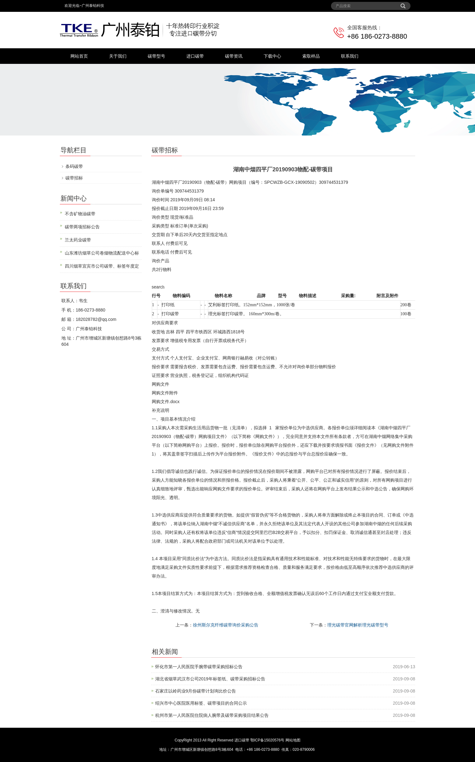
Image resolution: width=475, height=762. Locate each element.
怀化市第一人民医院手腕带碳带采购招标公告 (198, 666)
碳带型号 (156, 56)
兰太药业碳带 (78, 239)
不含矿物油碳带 (80, 213)
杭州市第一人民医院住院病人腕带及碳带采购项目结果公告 (212, 715)
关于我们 (118, 56)
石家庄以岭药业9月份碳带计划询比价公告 (195, 690)
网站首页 (79, 56)
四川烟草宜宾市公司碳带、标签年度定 (102, 266)
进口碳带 (195, 56)
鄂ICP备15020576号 (267, 740)
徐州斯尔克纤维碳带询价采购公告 (225, 624)
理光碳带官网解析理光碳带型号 (357, 624)
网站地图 (292, 740)
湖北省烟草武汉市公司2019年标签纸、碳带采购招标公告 (210, 678)
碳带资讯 (233, 56)
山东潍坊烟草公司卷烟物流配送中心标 (102, 252)
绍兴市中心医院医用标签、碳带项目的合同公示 (201, 703)
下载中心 (272, 56)
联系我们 (349, 56)
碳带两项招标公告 (82, 226)
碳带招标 (74, 177)
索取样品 (311, 56)
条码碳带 (74, 166)
